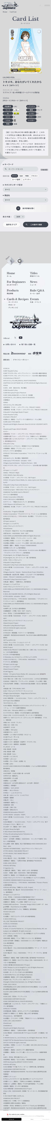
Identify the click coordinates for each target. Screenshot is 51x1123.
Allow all (11, 1119)
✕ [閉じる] (49, 1112)
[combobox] (25, 189)
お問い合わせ (10, 344)
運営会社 (6, 360)
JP (35, 5)
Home (5, 12)
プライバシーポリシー (21, 360)
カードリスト (13, 302)
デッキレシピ (13, 307)
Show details (46, 1119)
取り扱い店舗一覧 (28, 344)
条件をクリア (11, 224)
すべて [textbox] (7, 189)
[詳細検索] (44, 169)
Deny (32, 1119)
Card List (13, 12)
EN (40, 5)
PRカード (11, 305)
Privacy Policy (40, 1116)
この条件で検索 (36, 224)
